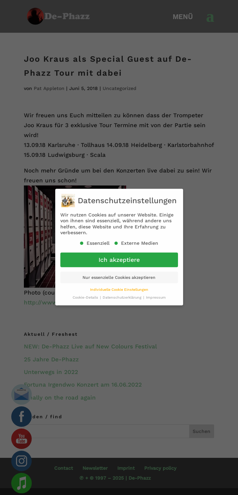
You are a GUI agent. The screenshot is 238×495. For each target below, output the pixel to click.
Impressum (156, 294)
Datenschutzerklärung (123, 294)
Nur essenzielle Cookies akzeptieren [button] (119, 274)
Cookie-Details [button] (86, 294)
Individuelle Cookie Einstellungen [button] (119, 286)
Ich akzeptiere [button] (119, 256)
